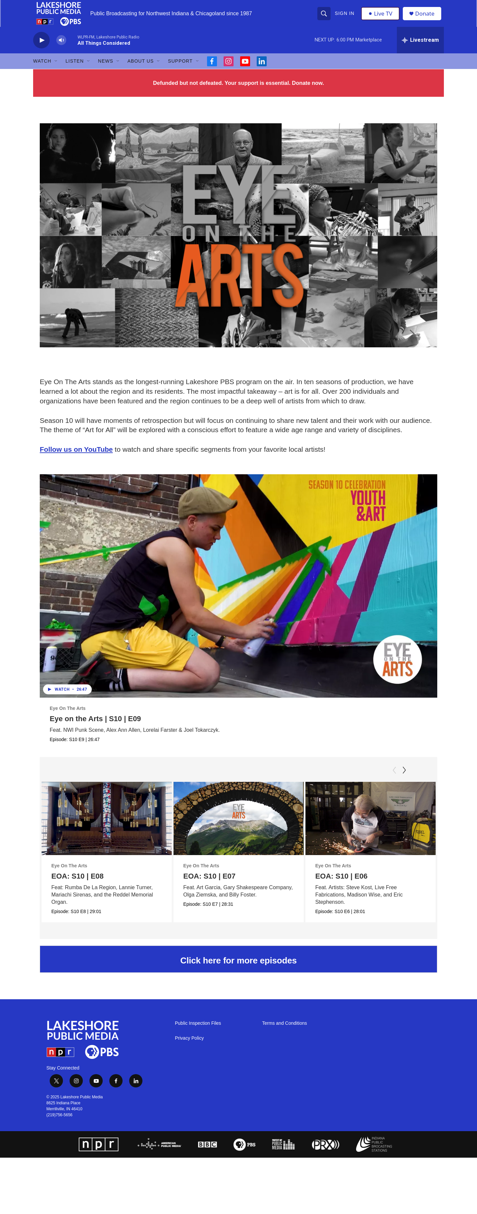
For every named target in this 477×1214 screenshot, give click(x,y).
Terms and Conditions (284, 1031)
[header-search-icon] (324, 17)
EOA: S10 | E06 (341, 884)
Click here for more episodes (238, 969)
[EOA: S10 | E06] (370, 826)
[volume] (61, 48)
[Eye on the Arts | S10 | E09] (238, 594)
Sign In (345, 17)
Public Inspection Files (198, 1031)
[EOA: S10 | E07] (252, 826)
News (105, 69)
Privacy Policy (189, 1046)
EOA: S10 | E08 (77, 884)
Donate (427, 17)
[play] (41, 48)
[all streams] (420, 48)
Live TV (381, 17)
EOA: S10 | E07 (223, 884)
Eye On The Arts (67, 716)
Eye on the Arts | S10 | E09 (95, 727)
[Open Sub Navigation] (56, 69)
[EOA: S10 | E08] (106, 826)
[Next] (404, 778)
